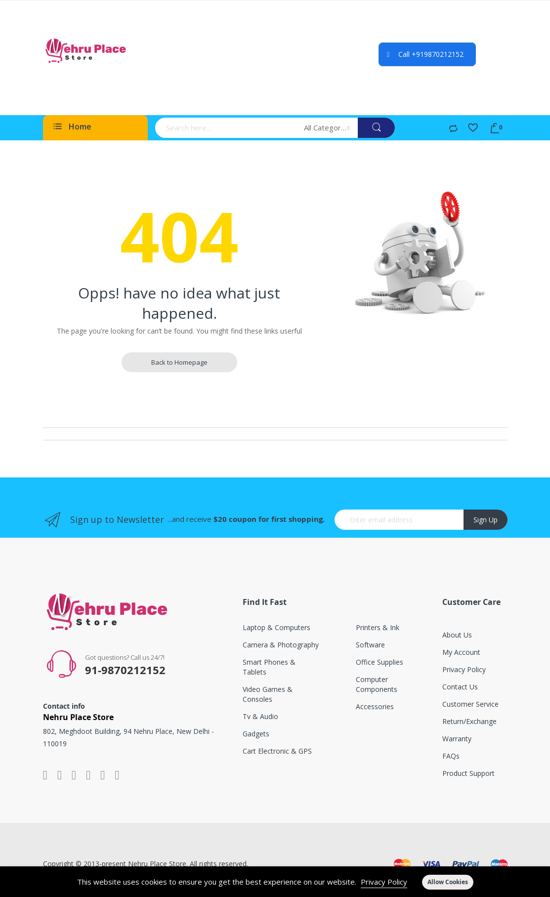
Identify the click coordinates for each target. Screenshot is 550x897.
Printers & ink (377, 627)
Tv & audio (260, 716)
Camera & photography (281, 644)
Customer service (470, 704)
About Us (457, 635)
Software (370, 644)
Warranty (456, 738)
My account (461, 652)
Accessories (375, 706)
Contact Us (460, 686)
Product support (468, 773)
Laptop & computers (276, 627)
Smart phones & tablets (269, 667)
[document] (275, 882)
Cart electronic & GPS (277, 751)
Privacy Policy (384, 882)
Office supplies (379, 662)
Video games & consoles (268, 694)
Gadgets (256, 733)
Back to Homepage (179, 362)
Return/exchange (469, 721)
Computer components (376, 684)
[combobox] (226, 128)
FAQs (451, 756)
